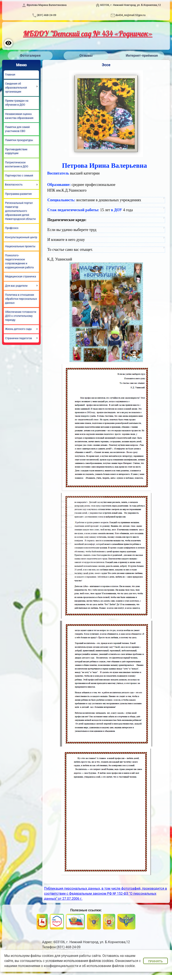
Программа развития (18, 193)
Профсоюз (11, 228)
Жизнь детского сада (18, 328)
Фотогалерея (30, 56)
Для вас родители (16, 285)
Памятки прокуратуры (19, 140)
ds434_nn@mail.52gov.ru (130, 15)
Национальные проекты (20, 246)
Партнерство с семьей (19, 175)
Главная (10, 74)
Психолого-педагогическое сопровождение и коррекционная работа (19, 261)
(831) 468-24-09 (46, 15)
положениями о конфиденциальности (48, 966)
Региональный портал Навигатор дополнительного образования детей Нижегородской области (20, 210)
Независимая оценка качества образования (19, 116)
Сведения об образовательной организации (16, 87)
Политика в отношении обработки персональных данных (21, 298)
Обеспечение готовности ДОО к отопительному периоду (20, 315)
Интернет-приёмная (142, 56)
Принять (155, 961)
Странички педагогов (18, 338)
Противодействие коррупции (16, 151)
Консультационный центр (21, 237)
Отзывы (86, 56)
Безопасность (14, 184)
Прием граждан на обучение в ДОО (16, 102)
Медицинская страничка (20, 276)
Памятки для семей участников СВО (17, 129)
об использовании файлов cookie (108, 966)
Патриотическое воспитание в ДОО (16, 164)
